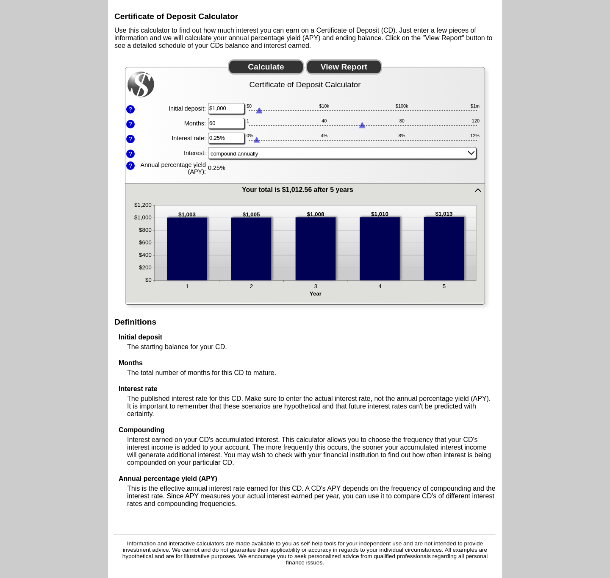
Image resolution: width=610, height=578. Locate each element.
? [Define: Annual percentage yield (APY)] (130, 165)
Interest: (195, 153)
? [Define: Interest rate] (130, 139)
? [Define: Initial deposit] (130, 109)
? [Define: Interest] (130, 153)
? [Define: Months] (130, 124)
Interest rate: (189, 138)
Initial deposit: (187, 108)
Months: (195, 123)
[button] (305, 190)
